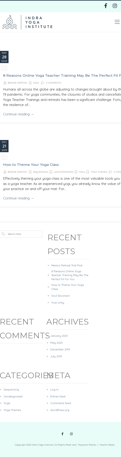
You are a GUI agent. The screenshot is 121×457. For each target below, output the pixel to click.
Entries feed (57, 396)
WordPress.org (59, 410)
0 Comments (51, 82)
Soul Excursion (60, 295)
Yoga (33, 82)
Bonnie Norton (17, 82)
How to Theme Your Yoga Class (31, 165)
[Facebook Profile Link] (62, 434)
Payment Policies (87, 444)
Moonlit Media (107, 444)
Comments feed (60, 403)
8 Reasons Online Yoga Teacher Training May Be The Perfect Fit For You (69, 275)
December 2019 (60, 349)
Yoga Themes (96, 171)
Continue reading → (18, 114)
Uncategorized (61, 171)
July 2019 (56, 356)
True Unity (57, 302)
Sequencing (38, 171)
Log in (54, 389)
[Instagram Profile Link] (71, 434)
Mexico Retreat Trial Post (66, 265)
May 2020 (56, 342)
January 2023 (59, 335)
